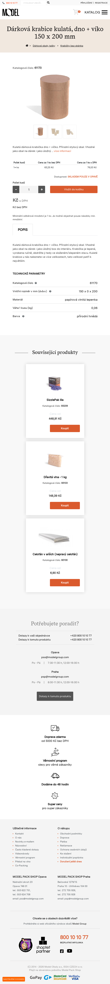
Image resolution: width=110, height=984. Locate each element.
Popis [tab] (23, 230)
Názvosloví (20, 845)
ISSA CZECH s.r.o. (73, 966)
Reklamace (66, 845)
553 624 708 (23, 894)
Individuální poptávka (71, 857)
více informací (62, 151)
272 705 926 (68, 890)
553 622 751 (23, 890)
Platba (63, 841)
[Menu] (94, 12)
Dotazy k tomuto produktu (55, 696)
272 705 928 (68, 894)
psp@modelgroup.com (55, 676)
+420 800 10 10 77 (81, 635)
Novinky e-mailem (24, 841)
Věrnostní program (25, 857)
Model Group (79, 923)
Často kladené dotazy (27, 849)
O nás (18, 837)
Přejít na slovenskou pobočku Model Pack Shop (55, 970)
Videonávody (22, 853)
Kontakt (19, 833)
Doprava (64, 837)
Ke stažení (65, 853)
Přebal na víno (22, 861)
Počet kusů (19, 182)
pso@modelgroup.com (55, 657)
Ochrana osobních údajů (73, 849)
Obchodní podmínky (71, 833)
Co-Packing (21, 865)
